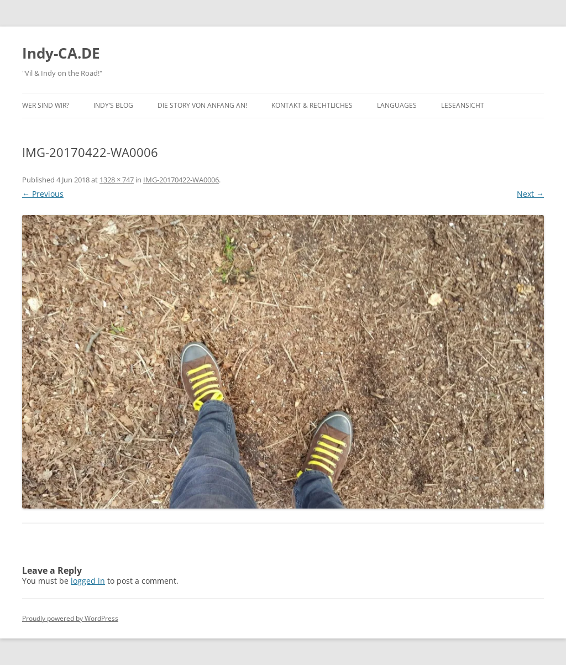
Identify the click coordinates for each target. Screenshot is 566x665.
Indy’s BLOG (113, 105)
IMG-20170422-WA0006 (181, 180)
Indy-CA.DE (61, 53)
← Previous (43, 193)
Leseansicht (462, 105)
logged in (88, 580)
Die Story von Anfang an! (202, 105)
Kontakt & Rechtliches (312, 105)
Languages (397, 105)
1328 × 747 (116, 180)
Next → (530, 193)
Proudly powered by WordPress (70, 618)
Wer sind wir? (45, 105)
